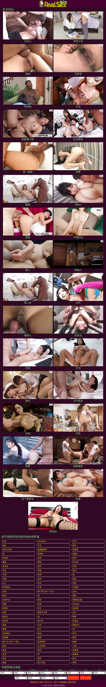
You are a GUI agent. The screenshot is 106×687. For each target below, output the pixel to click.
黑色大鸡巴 (7, 549)
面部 (4, 629)
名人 (4, 583)
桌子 (74, 612)
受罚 (39, 650)
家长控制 (72, 682)
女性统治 (6, 633)
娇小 (39, 629)
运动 (74, 591)
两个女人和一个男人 (11, 642)
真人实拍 (41, 662)
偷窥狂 (75, 654)
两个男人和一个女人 (46, 591)
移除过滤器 (85, 678)
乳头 (39, 608)
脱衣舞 (75, 608)
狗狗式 (5, 608)
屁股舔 (75, 549)
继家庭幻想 (77, 600)
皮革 (39, 579)
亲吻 (39, 570)
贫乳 (74, 583)
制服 (74, 642)
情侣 (4, 595)
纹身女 (75, 621)
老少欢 (40, 621)
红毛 (74, 541)
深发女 (5, 566)
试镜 (4, 579)
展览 (4, 625)
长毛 (39, 587)
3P (74, 629)
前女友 (5, 621)
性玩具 (75, 562)
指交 (4, 646)
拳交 (4, 650)
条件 (41, 682)
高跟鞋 (40, 554)
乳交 (74, 633)
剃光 (74, 570)
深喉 (4, 604)
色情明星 (41, 642)
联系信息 (34, 682)
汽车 (4, 570)
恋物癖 (5, 637)
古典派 (75, 650)
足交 (4, 654)
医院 (39, 562)
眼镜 (4, 662)
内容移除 (63, 682)
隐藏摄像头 (42, 549)
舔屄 (39, 658)
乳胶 (39, 575)
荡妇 (74, 579)
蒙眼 (4, 562)
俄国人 (75, 554)
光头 (4, 541)
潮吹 (74, 595)
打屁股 (75, 587)
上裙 (74, 646)
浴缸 (4, 545)
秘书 (74, 558)
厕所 (74, 637)
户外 (39, 625)
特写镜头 (6, 587)
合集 (4, 591)
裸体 (39, 600)
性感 (74, 566)
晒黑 (74, 616)
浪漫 (4, 612)
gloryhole (42, 541)
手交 (39, 545)
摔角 (74, 662)
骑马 (74, 545)
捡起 (39, 633)
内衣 (39, 583)
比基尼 (5, 558)
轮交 (4, 658)
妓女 (74, 658)
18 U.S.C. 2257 (51, 682)
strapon (76, 604)
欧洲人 (5, 616)
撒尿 (39, 637)
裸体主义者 (42, 612)
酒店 (39, 566)
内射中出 (6, 600)
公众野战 (41, 646)
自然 (39, 604)
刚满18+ (76, 625)
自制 (39, 558)
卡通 (4, 575)
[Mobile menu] (2, 3)
